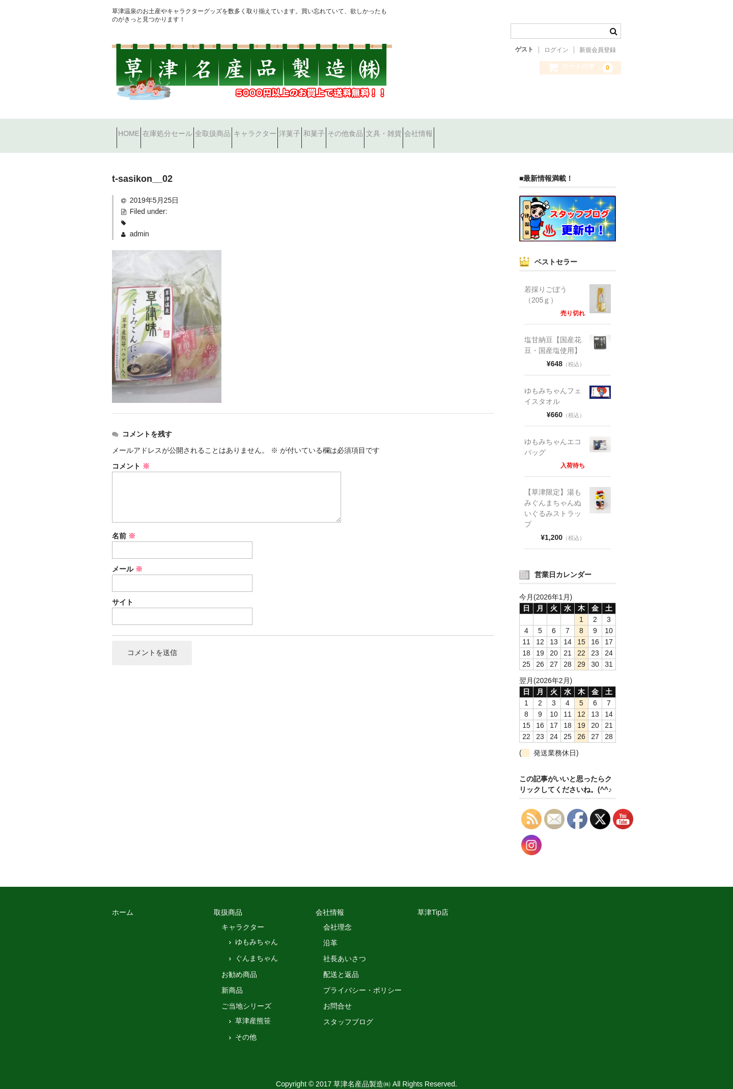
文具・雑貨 (514, 129)
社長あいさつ (344, 945)
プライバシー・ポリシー (362, 977)
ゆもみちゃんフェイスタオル (552, 382)
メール (127, 556)
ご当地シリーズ (246, 993)
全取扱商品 (253, 129)
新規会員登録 (597, 49)
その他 (246, 1024)
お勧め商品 (239, 961)
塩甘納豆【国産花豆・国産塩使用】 (552, 331)
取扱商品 (228, 899)
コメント (131, 453)
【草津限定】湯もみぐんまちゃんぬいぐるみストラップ (552, 495)
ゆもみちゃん (256, 928)
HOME (133, 129)
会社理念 (337, 914)
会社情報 (567, 129)
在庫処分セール (190, 129)
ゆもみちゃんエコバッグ (552, 433)
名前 (123, 523)
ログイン (556, 49)
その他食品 (458, 129)
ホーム (122, 899)
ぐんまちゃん (256, 945)
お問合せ (337, 993)
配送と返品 (341, 961)
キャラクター (313, 129)
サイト (122, 589)
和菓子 (408, 129)
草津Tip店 (432, 899)
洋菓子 (366, 129)
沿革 (330, 929)
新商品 (232, 977)
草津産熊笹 (253, 1007)
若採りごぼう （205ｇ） (549, 281)
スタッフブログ (348, 1008)
